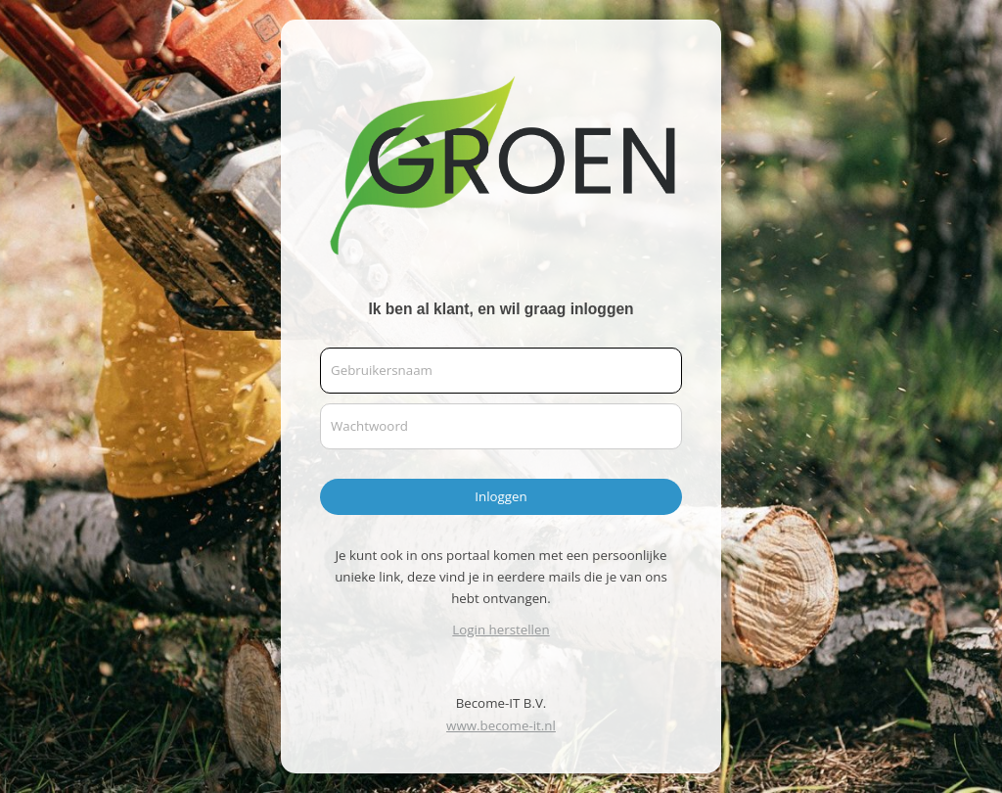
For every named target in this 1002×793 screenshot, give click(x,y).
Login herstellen (500, 629)
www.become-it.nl (501, 725)
